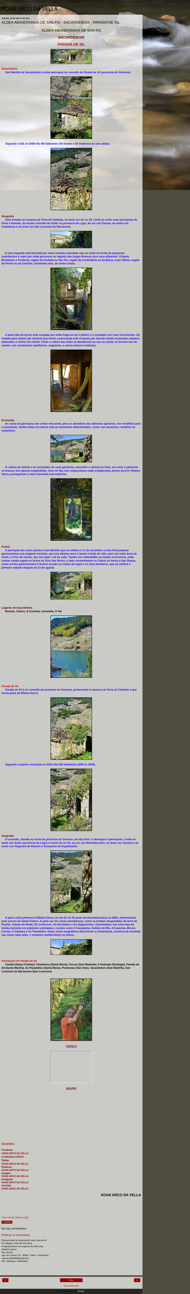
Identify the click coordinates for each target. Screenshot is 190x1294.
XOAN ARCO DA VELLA (29, 9)
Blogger (81, 1291)
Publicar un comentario (15, 1235)
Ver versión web (71, 1286)
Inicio (71, 1280)
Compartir (7, 1222)
